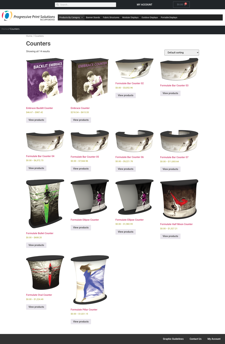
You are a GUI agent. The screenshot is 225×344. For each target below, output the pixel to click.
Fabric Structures (111, 17)
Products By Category (71, 17)
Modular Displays (130, 17)
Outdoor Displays (150, 17)
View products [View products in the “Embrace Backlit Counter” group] (36, 120)
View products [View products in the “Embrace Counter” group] (81, 120)
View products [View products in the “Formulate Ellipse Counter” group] (81, 227)
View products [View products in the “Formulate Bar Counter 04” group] (36, 168)
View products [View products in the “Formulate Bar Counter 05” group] (81, 168)
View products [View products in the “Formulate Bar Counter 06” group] (125, 169)
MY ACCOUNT (144, 4)
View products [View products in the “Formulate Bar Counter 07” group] (170, 169)
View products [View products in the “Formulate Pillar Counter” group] (81, 321)
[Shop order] (181, 53)
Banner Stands (93, 17)
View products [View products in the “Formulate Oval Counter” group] (36, 306)
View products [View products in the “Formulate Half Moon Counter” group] (170, 236)
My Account (214, 338)
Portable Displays (169, 17)
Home (5, 28)
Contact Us (195, 338)
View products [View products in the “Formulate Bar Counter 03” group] (170, 93)
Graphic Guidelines (173, 338)
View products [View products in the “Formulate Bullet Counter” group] (36, 245)
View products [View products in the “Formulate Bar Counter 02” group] (125, 95)
